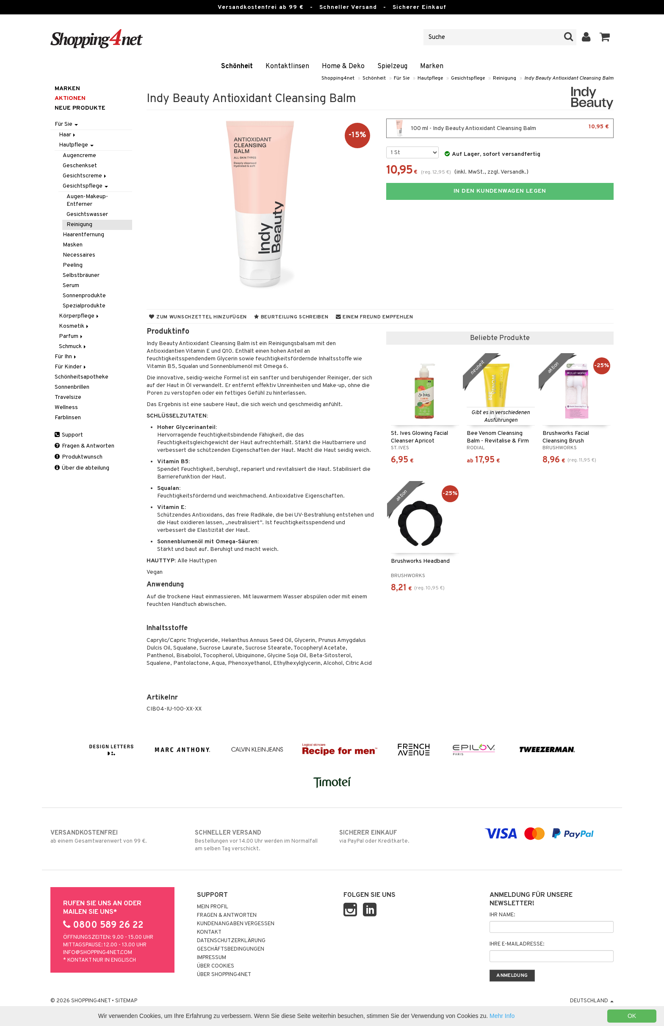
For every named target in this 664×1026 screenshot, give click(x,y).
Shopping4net (337, 78)
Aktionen (70, 98)
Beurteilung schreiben (291, 317)
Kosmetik (74, 326)
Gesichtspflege (468, 78)
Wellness (66, 407)
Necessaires (79, 255)
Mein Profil (212, 907)
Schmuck (73, 346)
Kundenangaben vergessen (235, 924)
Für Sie (401, 78)
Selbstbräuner (81, 275)
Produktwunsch (78, 457)
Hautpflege (430, 78)
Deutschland (592, 1001)
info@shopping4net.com (97, 952)
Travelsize (68, 397)
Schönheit (237, 66)
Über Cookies (215, 966)
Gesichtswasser (87, 214)
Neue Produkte (80, 108)
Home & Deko (343, 66)
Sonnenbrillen (72, 387)
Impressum (211, 957)
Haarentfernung (83, 234)
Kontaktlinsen (287, 66)
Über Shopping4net (224, 974)
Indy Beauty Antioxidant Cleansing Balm (569, 78)
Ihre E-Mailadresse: (517, 944)
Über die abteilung (82, 468)
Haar (68, 134)
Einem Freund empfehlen (374, 317)
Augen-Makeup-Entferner (87, 200)
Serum (71, 285)
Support (69, 435)
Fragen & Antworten (84, 446)
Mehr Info (502, 1015)
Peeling (73, 265)
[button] (605, 37)
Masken (73, 245)
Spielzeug (392, 66)
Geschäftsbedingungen (230, 949)
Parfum (71, 336)
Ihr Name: (502, 915)
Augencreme (79, 155)
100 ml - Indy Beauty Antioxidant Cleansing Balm (500, 128)
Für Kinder (71, 367)
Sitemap (126, 1001)
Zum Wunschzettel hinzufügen (198, 317)
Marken (431, 66)
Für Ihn (66, 356)
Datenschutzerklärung (231, 941)
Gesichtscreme (85, 176)
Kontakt (209, 932)
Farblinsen (68, 417)
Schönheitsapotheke (81, 377)
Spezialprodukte (84, 306)
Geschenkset (80, 165)
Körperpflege (79, 316)
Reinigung (504, 78)
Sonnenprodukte (84, 295)
